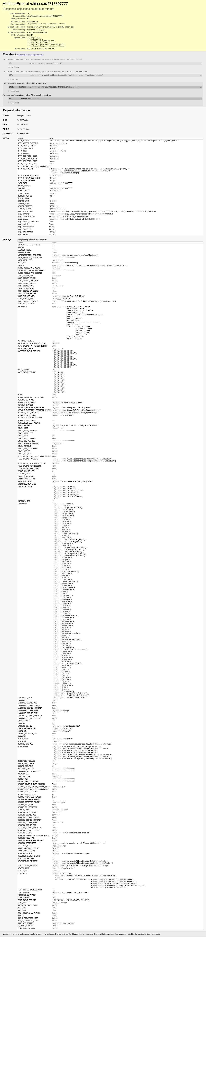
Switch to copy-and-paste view (30, 56)
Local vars (15, 69)
